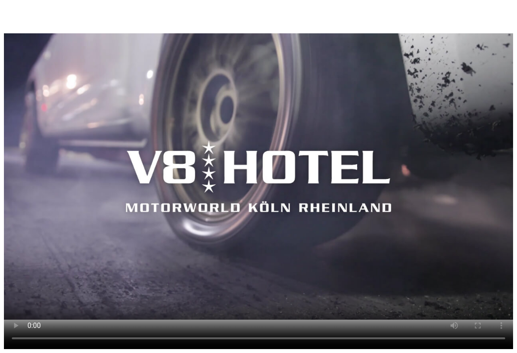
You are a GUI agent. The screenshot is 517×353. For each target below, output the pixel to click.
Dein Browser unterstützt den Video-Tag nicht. (258, 176)
